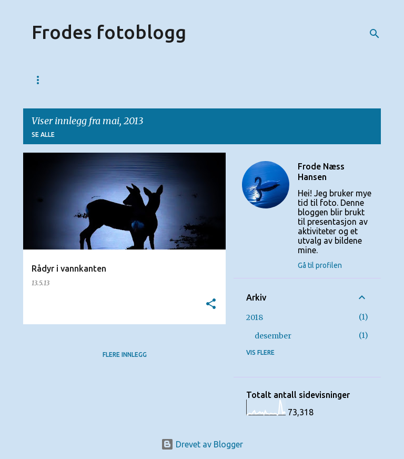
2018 (254, 317)
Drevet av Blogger (202, 444)
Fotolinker (186, 79)
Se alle (43, 134)
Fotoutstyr (311, 79)
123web (89, 79)
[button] (211, 304)
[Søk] (374, 33)
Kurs (133, 79)
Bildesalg (248, 79)
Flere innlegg (125, 354)
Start (42, 79)
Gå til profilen (320, 265)
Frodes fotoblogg (109, 32)
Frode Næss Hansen (321, 172)
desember (273, 336)
